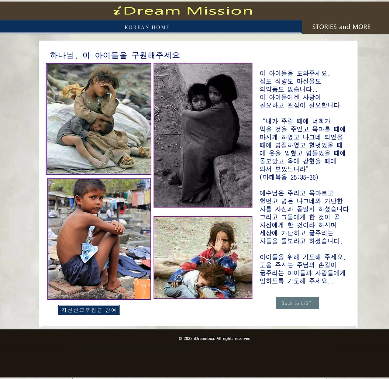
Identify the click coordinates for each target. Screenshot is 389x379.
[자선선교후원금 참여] (89, 310)
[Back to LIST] (297, 303)
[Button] (339, 27)
